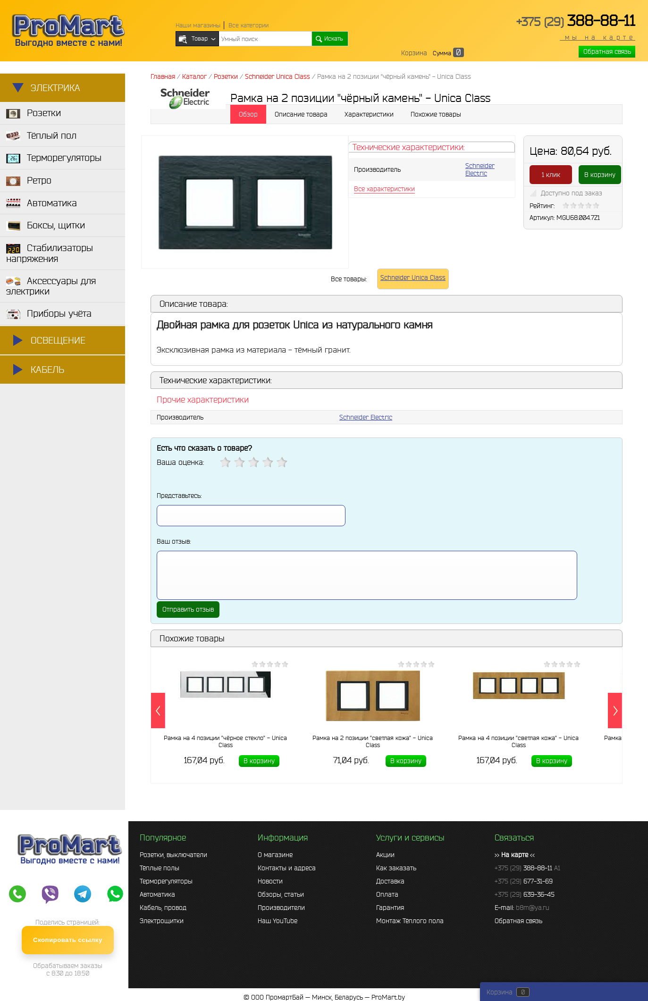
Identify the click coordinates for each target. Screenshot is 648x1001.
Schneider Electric (480, 169)
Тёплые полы (159, 868)
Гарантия (390, 907)
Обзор (248, 114)
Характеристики (369, 114)
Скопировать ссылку (67, 939)
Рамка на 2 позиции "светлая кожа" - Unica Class (372, 741)
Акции (385, 854)
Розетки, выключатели (173, 854)
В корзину (599, 174)
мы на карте (597, 37)
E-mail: (522, 907)
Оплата (387, 894)
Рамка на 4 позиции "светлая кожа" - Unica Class (518, 741)
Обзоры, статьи (281, 894)
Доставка (390, 881)
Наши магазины (198, 25)
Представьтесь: (179, 495)
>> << (515, 854)
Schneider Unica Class (413, 277)
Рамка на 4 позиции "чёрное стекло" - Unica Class (225, 741)
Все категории (248, 25)
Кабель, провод (163, 907)
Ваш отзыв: (174, 541)
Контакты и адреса (287, 868)
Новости (270, 881)
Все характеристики (384, 189)
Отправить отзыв (188, 609)
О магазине (275, 854)
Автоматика (157, 894)
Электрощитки (162, 921)
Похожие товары (436, 114)
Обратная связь (607, 51)
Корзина (414, 53)
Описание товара (301, 114)
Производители (281, 907)
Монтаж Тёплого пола (410, 921)
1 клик (551, 174)
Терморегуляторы (166, 881)
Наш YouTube (277, 921)
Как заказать (396, 868)
